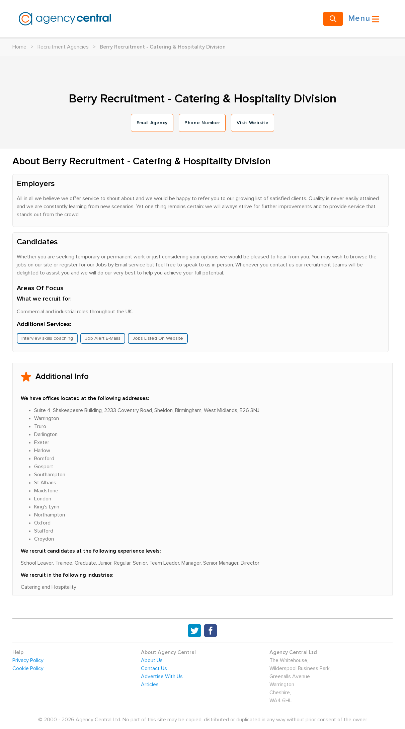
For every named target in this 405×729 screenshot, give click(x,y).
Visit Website (252, 122)
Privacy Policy (28, 660)
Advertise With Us (162, 676)
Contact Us (154, 668)
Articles (150, 684)
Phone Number (202, 122)
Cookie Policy (28, 668)
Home (19, 47)
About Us (152, 660)
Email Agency (152, 122)
